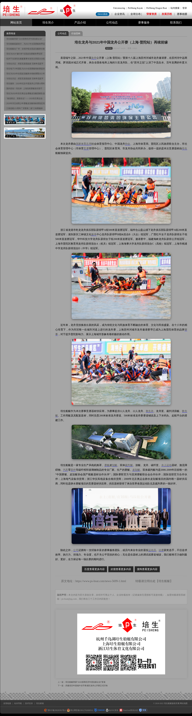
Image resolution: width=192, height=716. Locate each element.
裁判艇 (129, 465)
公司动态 (112, 22)
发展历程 (167, 14)
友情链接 (7, 703)
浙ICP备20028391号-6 (55, 710)
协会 (127, 143)
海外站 (109, 48)
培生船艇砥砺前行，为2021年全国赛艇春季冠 (25, 44)
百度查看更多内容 (94, 569)
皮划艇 (136, 469)
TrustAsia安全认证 (128, 710)
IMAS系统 (103, 14)
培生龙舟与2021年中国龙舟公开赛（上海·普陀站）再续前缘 (121, 42)
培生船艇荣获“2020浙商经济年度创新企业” (24, 39)
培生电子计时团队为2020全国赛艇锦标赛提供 (25, 69)
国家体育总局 (83, 143)
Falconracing (119, 8)
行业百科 (75, 33)
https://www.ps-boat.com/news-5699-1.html (100, 581)
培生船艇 (164, 581)
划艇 (114, 465)
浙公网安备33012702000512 (80, 710)
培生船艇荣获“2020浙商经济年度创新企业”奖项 (85, 682)
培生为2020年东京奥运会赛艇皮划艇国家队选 (25, 93)
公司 (75, 550)
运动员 (152, 550)
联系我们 (176, 22)
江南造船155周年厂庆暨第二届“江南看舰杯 (24, 108)
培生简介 (48, 22)
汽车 (65, 469)
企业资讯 (119, 14)
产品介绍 (80, 22)
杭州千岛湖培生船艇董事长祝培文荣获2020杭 (25, 59)
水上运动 (166, 465)
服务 (93, 234)
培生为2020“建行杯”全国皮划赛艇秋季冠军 (24, 54)
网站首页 (16, 22)
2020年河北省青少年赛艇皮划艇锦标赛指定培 (25, 103)
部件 (73, 469)
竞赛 (86, 148)
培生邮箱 (40, 703)
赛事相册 (182, 14)
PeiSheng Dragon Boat (156, 8)
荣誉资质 (151, 14)
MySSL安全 (112, 710)
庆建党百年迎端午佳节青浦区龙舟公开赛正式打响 (86, 685)
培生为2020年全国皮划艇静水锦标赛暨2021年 (25, 73)
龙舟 (93, 57)
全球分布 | (136, 14)
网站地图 (184, 703)
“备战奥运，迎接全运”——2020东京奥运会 (24, 98)
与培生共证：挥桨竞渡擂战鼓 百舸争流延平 (24, 64)
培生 (184, 148)
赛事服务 (144, 22)
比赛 (161, 550)
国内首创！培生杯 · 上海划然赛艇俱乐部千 (24, 88)
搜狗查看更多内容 (147, 569)
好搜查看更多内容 (121, 569)
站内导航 (18, 703)
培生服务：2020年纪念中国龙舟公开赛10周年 (25, 83)
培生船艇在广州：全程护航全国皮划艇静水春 (25, 49)
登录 (184, 8)
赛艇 (107, 465)
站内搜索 (175, 8)
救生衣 (150, 411)
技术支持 (29, 703)
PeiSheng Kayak (135, 8)
